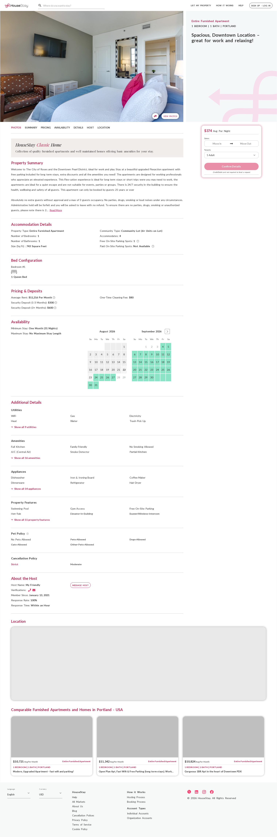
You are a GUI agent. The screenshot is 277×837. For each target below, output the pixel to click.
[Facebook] (212, 792)
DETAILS (78, 127)
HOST (90, 127)
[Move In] (217, 144)
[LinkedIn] (196, 792)
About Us (77, 806)
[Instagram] (204, 792)
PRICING (46, 127)
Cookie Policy (79, 829)
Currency (42, 789)
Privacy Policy (80, 820)
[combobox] (74, 5)
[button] (260, 5)
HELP (241, 5)
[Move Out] (245, 144)
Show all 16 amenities (25, 457)
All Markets (78, 801)
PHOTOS (16, 127)
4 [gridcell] (163, 346)
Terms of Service (81, 824)
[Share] (155, 116)
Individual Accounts (138, 813)
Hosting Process (136, 797)
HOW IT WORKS (224, 5)
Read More (56, 210)
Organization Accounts (139, 818)
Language (11, 789)
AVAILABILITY (62, 127)
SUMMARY (31, 127)
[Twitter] (189, 791)
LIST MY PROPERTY (201, 5)
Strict (14, 564)
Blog (74, 810)
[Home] (16, 5)
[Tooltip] (137, 241)
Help (74, 797)
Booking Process (136, 801)
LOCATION (103, 127)
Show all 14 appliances (26, 488)
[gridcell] (107, 347)
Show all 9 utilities (23, 427)
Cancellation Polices (83, 815)
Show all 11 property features (30, 519)
